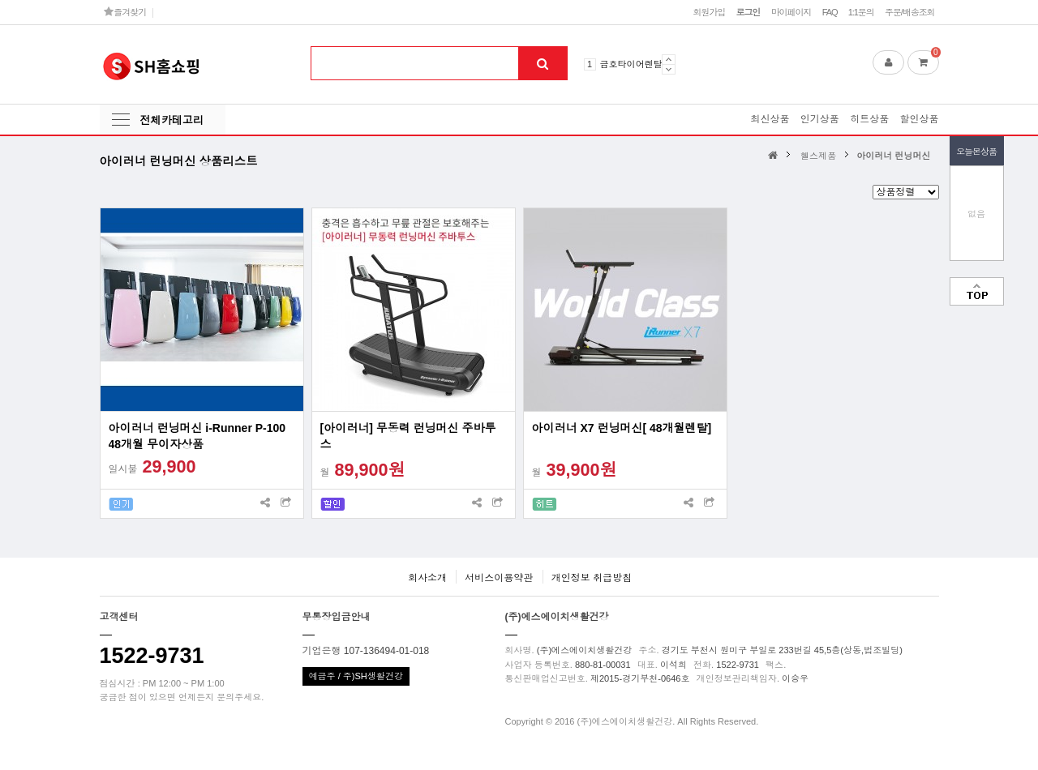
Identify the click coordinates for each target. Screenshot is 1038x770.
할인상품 (919, 119)
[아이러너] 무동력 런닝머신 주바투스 (408, 436)
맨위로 (977, 291)
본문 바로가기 (0, 0)
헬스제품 (818, 155)
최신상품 (769, 119)
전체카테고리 (172, 120)
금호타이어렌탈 (631, 64)
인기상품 (819, 119)
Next (669, 69)
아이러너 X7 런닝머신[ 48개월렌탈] (622, 427)
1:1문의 (861, 12)
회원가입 (709, 12)
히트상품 (869, 119)
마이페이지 (791, 12)
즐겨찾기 (125, 11)
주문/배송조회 (910, 12)
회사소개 (427, 578)
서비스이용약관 (499, 578)
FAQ (830, 12)
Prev (669, 59)
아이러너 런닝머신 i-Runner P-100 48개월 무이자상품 (197, 436)
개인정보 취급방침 (591, 578)
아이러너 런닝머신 (893, 155)
